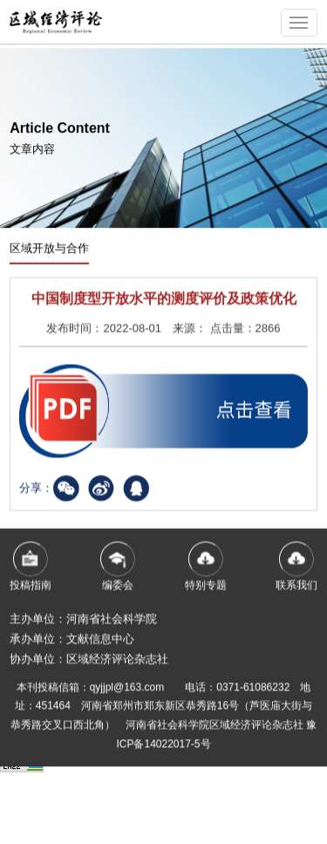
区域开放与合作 (49, 249)
